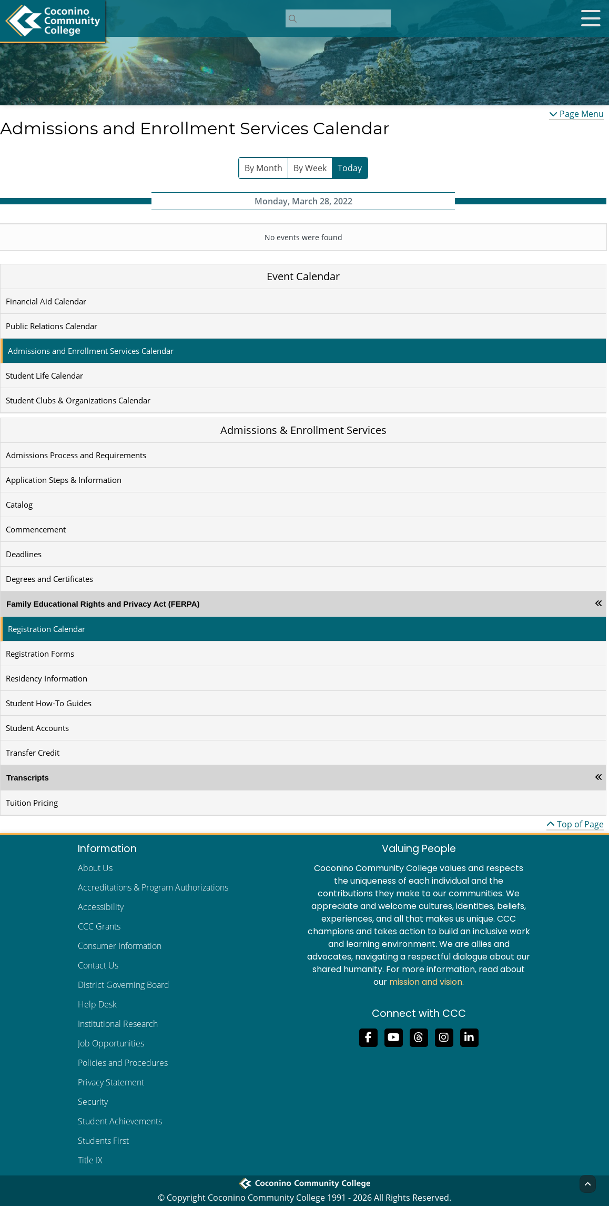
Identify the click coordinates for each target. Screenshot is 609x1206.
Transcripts (27, 777)
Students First (103, 1140)
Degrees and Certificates (49, 579)
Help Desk (97, 1004)
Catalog (19, 504)
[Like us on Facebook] (368, 1036)
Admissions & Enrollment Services (303, 430)
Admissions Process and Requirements (76, 455)
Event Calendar (303, 276)
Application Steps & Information (63, 480)
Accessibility (101, 907)
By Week (310, 168)
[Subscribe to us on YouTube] (393, 1036)
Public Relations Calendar (51, 326)
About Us (95, 868)
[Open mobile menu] (590, 18)
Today (350, 168)
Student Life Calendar (44, 375)
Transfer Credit (32, 752)
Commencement (36, 529)
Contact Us (98, 965)
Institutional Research (118, 1024)
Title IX (90, 1160)
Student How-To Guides (49, 703)
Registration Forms (40, 653)
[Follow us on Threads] (418, 1036)
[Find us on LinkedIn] (469, 1036)
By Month (263, 168)
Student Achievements (120, 1121)
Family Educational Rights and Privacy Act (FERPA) (103, 603)
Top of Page (575, 824)
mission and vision (425, 982)
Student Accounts (37, 728)
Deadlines (24, 554)
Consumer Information (119, 946)
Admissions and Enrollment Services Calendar (91, 350)
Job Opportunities (111, 1043)
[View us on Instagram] (443, 1036)
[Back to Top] (588, 1184)
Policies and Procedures (123, 1063)
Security (93, 1102)
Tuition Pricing (32, 802)
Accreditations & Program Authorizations (153, 887)
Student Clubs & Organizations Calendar (78, 400)
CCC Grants (99, 926)
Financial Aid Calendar (46, 301)
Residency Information (46, 678)
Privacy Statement (111, 1082)
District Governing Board (123, 985)
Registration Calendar (46, 629)
